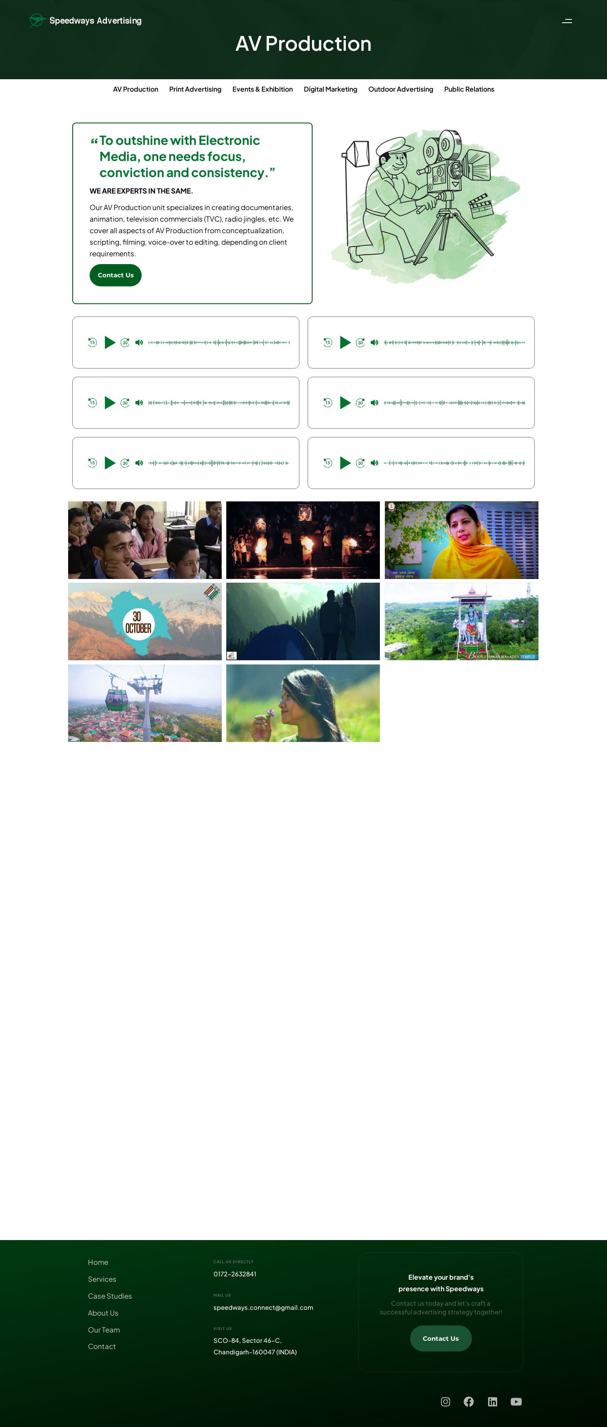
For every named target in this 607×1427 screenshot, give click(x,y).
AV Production (135, 89)
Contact (102, 1346)
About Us (103, 1312)
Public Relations (469, 89)
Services (102, 1278)
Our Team (104, 1329)
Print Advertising (195, 89)
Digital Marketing (330, 89)
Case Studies (110, 1295)
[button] (569, 21)
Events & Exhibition (262, 89)
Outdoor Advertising (400, 89)
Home (98, 1261)
